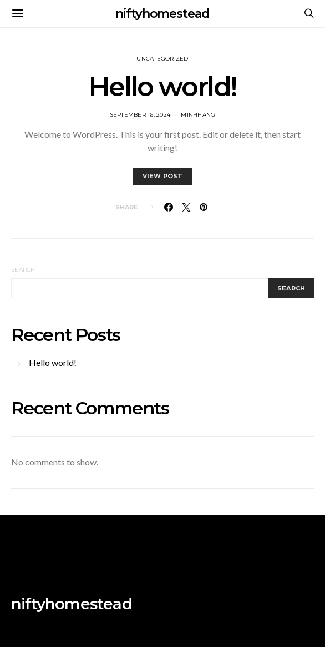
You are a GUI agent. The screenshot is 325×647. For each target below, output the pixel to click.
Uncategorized (162, 58)
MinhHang (198, 114)
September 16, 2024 (140, 114)
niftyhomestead (162, 13)
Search (23, 269)
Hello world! (162, 87)
